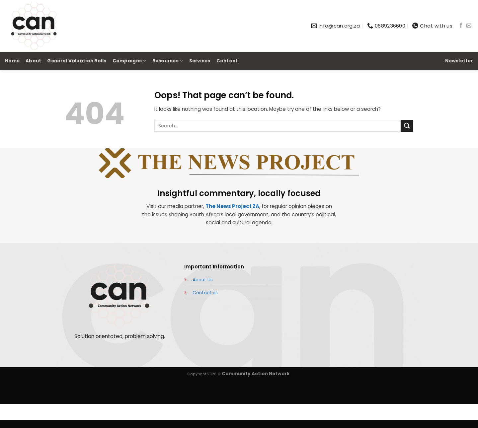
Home (12, 61)
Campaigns (129, 61)
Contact (227, 61)
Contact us (205, 293)
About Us (203, 280)
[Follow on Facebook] (460, 26)
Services (199, 61)
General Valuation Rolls (76, 61)
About (33, 61)
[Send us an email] (468, 26)
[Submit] (407, 126)
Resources (167, 61)
